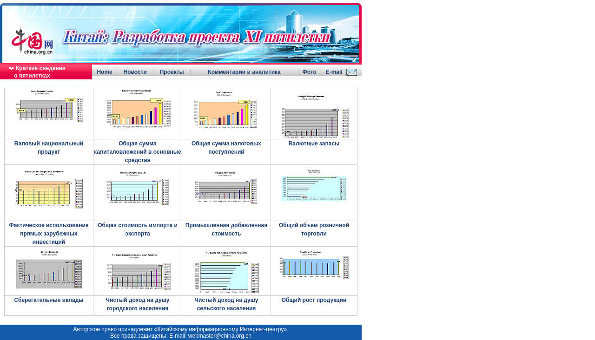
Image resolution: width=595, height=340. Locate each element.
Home (104, 72)
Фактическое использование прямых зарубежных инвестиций (48, 233)
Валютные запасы (314, 143)
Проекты (172, 72)
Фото (309, 72)
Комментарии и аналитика (244, 72)
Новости (134, 72)
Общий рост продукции (314, 300)
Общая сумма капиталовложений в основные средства (137, 151)
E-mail (334, 72)
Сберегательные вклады (48, 300)
